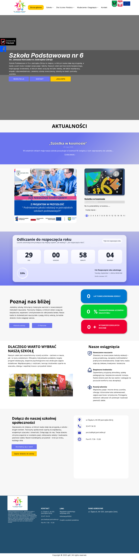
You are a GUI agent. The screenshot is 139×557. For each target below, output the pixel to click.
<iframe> (101, 460)
